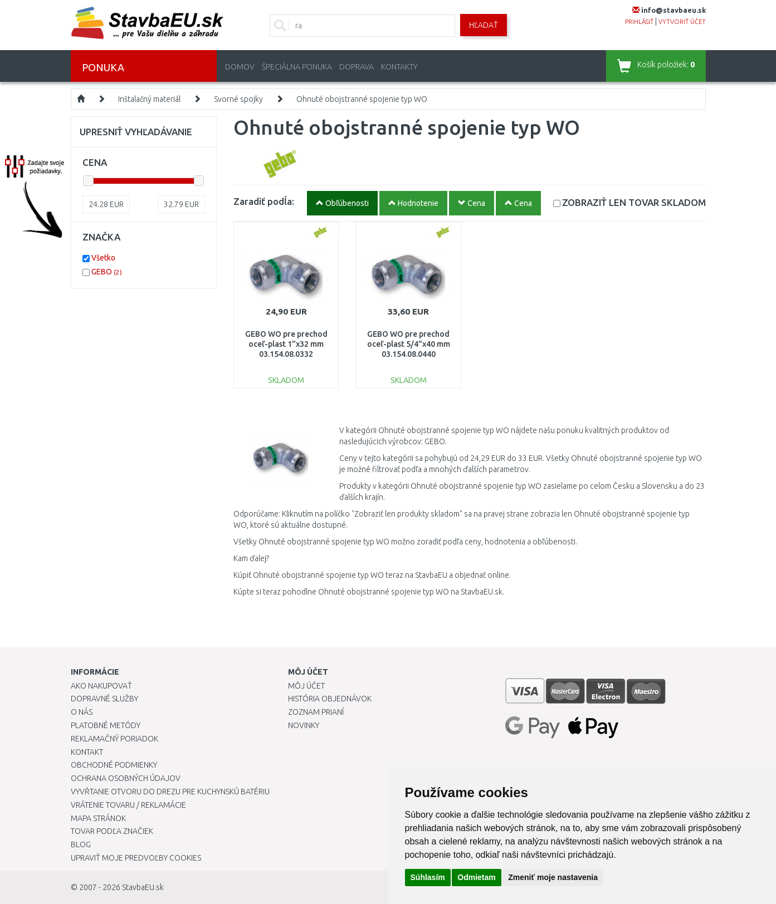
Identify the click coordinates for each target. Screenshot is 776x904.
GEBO (106, 271)
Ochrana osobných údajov (125, 778)
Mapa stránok (98, 818)
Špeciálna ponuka (297, 66)
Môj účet (306, 685)
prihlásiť (639, 21)
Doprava (356, 66)
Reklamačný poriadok (114, 738)
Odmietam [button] (476, 877)
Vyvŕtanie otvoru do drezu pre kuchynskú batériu (170, 791)
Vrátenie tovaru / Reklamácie (128, 804)
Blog (81, 844)
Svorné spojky (238, 99)
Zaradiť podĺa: (263, 201)
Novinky (303, 725)
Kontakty (399, 66)
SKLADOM (634, 202)
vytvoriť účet (682, 21)
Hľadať (483, 25)
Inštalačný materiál (149, 99)
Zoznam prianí (316, 712)
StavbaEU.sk (143, 887)
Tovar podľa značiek (112, 831)
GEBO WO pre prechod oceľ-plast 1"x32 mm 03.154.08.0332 (286, 344)
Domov (240, 66)
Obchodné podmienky (114, 764)
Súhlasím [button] (428, 877)
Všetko (103, 257)
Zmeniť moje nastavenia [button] (553, 877)
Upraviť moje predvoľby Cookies (136, 857)
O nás (81, 712)
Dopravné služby (104, 698)
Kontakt (87, 752)
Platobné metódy (105, 725)
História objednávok (330, 698)
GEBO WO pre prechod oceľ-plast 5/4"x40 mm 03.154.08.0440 (408, 344)
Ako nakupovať (101, 685)
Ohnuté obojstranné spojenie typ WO (361, 99)
